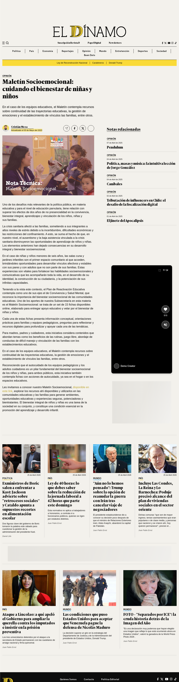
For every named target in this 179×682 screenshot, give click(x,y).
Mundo (102, 51)
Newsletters (115, 42)
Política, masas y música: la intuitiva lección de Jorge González (141, 165)
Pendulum (115, 147)
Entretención (122, 51)
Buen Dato (89, 55)
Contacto (89, 679)
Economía (48, 51)
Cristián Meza (19, 126)
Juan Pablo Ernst (55, 523)
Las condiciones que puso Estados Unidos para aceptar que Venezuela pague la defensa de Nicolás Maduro (88, 621)
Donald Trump (115, 63)
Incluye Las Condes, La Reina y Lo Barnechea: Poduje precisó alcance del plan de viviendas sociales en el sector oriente (156, 496)
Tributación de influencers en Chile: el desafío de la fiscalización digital (136, 202)
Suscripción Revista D (69, 42)
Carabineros (98, 63)
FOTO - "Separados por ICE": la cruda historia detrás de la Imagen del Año (149, 619)
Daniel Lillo (6, 536)
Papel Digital (94, 42)
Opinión (86, 51)
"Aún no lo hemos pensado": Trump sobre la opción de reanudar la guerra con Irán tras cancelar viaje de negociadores (109, 496)
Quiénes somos (68, 679)
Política (16, 51)
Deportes (143, 51)
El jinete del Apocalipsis (125, 220)
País (31, 51)
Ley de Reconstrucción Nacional (72, 63)
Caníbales (114, 183)
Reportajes (68, 51)
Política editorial (110, 679)
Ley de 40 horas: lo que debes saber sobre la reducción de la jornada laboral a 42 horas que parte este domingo (67, 493)
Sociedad (162, 51)
